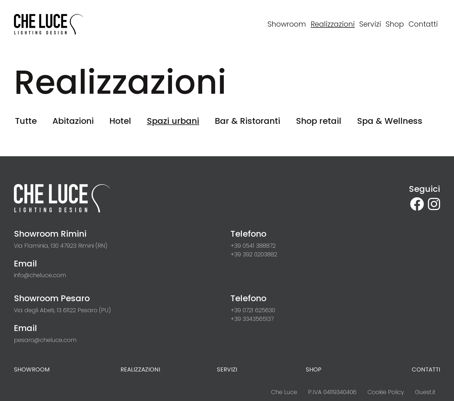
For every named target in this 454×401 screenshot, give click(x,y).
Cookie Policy (385, 392)
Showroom (32, 369)
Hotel (120, 121)
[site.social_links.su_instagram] (434, 204)
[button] (253, 246)
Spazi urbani (173, 121)
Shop (313, 369)
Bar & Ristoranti (247, 121)
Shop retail (318, 121)
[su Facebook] (419, 204)
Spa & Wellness (389, 121)
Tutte (26, 121)
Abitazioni (73, 121)
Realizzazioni (140, 369)
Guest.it (425, 392)
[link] (60, 246)
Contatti (426, 369)
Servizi (227, 369)
